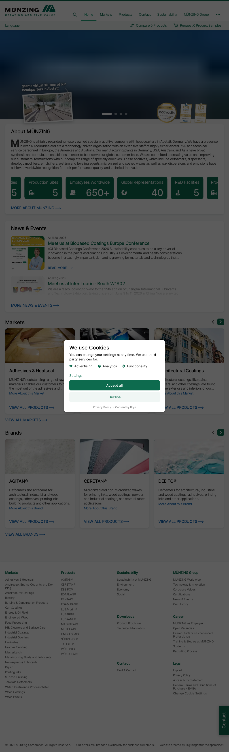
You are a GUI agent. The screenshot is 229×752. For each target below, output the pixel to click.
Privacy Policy (102, 407)
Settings (76, 375)
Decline (114, 397)
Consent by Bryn (125, 407)
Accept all (114, 385)
